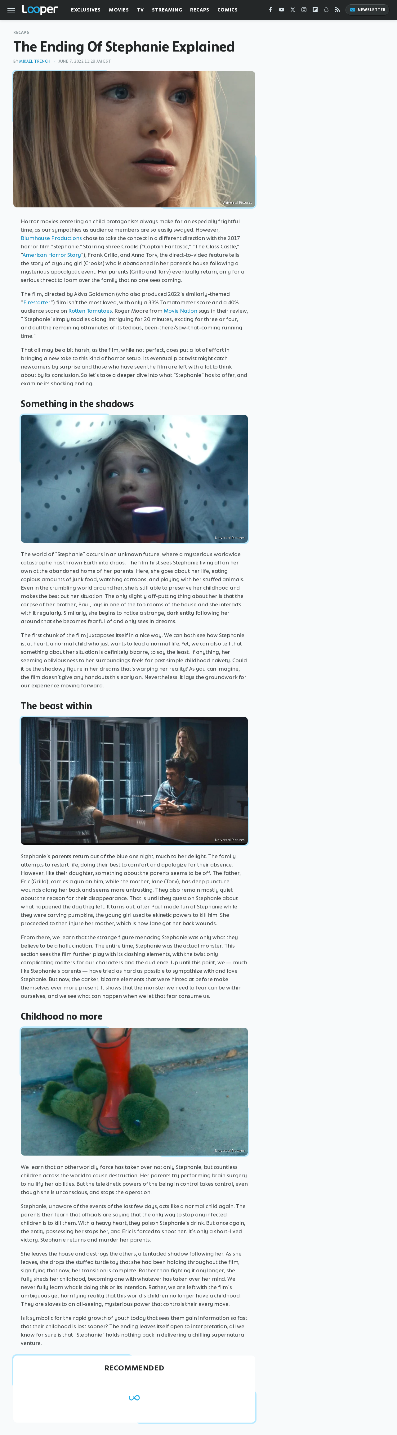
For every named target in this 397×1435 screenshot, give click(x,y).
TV (140, 10)
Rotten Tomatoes (90, 311)
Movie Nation (180, 311)
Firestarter (37, 302)
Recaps (199, 10)
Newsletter (368, 9)
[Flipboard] (315, 11)
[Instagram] (304, 11)
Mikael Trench (35, 61)
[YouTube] (282, 11)
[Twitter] (293, 11)
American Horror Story (52, 255)
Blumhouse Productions (51, 238)
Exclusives (86, 10)
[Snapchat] (326, 11)
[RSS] (337, 11)
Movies (119, 10)
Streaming (167, 10)
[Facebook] (270, 11)
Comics (227, 10)
